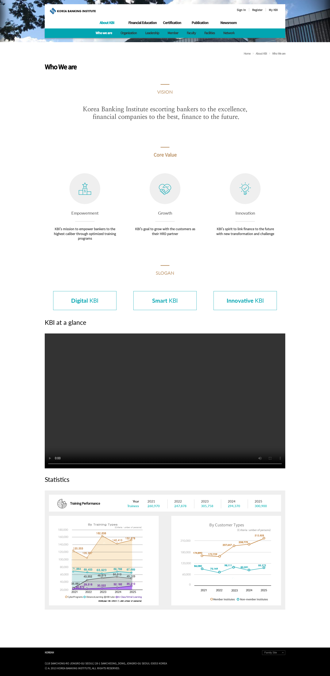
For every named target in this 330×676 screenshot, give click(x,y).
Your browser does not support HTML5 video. (165, 400)
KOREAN (49, 652)
